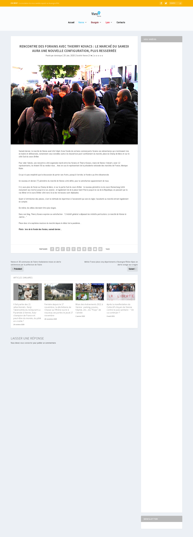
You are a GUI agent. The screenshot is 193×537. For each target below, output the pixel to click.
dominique (58, 60)
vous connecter (26, 347)
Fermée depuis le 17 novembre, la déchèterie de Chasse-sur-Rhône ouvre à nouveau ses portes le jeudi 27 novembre (58, 315)
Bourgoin (95, 27)
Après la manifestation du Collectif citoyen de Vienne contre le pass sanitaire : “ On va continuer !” (120, 313)
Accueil (71, 27)
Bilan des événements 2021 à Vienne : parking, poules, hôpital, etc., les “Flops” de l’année (89, 313)
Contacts (121, 27)
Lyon (108, 27)
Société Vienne (82, 60)
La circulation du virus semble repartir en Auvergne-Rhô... (39, 3)
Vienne (81, 27)
